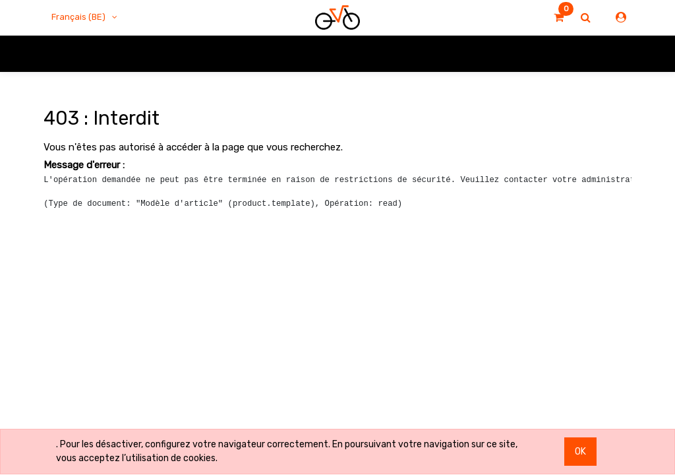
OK (580, 451)
